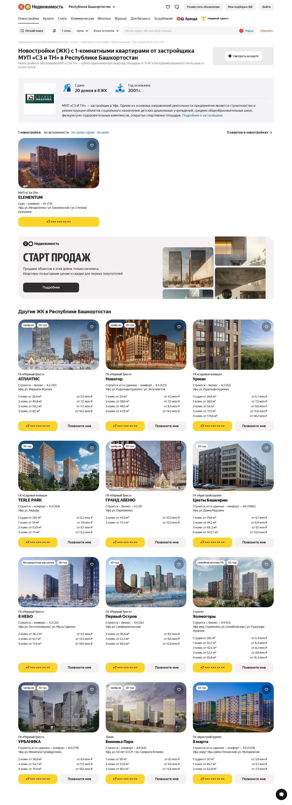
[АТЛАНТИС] (58, 345)
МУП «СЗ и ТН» (28, 192)
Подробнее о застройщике (202, 115)
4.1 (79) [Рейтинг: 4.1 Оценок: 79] (47, 203)
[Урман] (233, 345)
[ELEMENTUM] (58, 163)
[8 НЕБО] (58, 582)
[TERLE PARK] (58, 466)
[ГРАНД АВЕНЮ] (146, 466)
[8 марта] (233, 707)
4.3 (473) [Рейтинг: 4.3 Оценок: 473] (161, 385)
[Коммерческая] (82, 19)
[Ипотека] (104, 19)
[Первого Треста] (214, 19)
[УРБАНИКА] (58, 707)
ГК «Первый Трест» (31, 374)
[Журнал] (121, 19)
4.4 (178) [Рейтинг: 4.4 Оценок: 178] (73, 747)
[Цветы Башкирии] (233, 466)
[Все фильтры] (54, 31)
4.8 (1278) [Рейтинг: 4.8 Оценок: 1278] (249, 747)
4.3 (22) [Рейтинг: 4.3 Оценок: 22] (54, 622)
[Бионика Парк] (146, 707)
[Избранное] (168, 7)
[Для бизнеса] (140, 19)
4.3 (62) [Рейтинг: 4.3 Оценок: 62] (226, 385)
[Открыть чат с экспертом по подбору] (281, 794)
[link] (266, 7)
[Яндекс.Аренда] (187, 19)
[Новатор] (146, 345)
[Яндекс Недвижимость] (44, 7)
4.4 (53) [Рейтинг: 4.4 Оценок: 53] (226, 622)
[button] (176, 7)
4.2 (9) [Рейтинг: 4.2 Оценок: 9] (138, 506)
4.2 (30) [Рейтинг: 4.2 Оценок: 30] (51, 385)
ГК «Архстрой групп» (207, 495)
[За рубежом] (163, 19)
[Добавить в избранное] (92, 145)
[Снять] (62, 19)
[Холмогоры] (233, 582)
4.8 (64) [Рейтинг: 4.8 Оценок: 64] (141, 747)
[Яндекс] (21, 7)
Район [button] (249, 31)
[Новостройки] (29, 19)
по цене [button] (103, 132)
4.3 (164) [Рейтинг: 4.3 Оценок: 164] (54, 506)
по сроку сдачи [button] (82, 132)
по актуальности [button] (56, 132)
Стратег (198, 611)
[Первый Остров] (146, 582)
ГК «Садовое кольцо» (207, 374)
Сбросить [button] (266, 30)
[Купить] (48, 19)
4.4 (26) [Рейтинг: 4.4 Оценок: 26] (139, 622)
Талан (110, 737)
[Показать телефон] (58, 222)
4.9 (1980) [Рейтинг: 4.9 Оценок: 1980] (249, 506)
